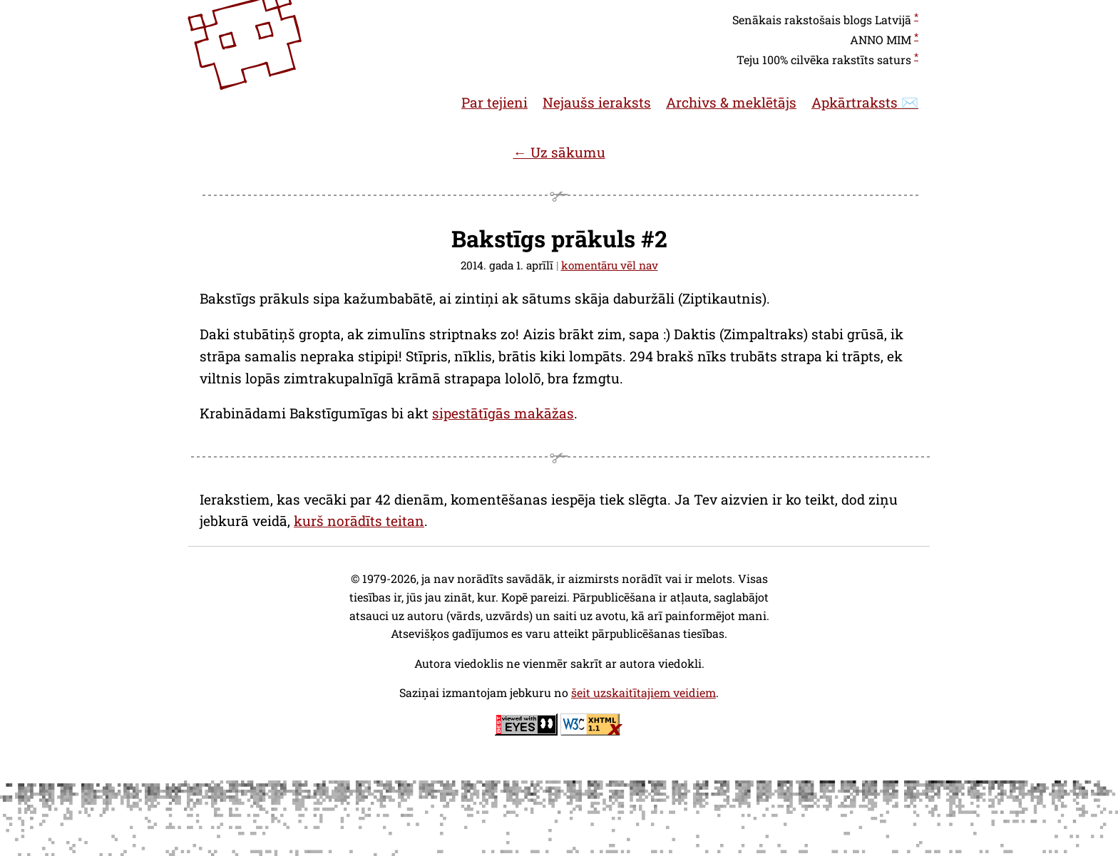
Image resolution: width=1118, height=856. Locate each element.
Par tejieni (494, 102)
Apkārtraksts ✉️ (864, 102)
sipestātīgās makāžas (503, 413)
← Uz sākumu (559, 152)
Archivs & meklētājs (731, 102)
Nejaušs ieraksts (597, 102)
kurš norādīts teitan (359, 521)
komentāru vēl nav (609, 265)
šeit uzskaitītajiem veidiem (643, 692)
